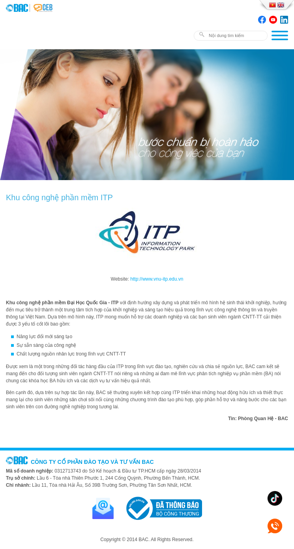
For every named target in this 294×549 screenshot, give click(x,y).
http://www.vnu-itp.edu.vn (156, 279)
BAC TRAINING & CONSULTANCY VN (18, 8)
